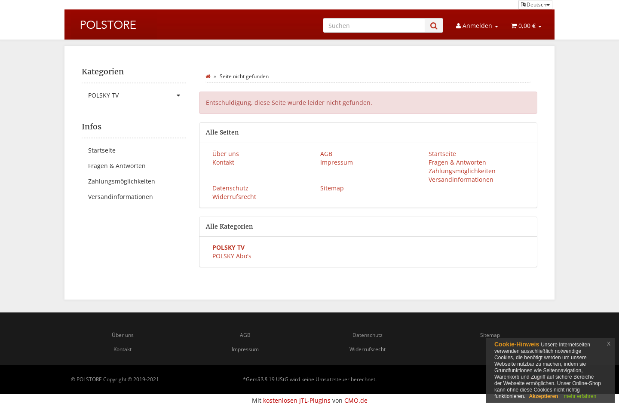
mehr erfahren (580, 396)
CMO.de (356, 400)
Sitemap (332, 188)
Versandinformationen (461, 179)
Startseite (442, 154)
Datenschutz (230, 188)
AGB (326, 154)
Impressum (336, 162)
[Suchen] (374, 25)
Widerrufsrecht (234, 197)
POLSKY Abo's (231, 256)
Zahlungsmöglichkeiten (462, 171)
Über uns (225, 154)
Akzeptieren (543, 396)
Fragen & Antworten (457, 162)
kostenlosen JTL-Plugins (297, 400)
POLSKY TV (137, 95)
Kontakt (223, 162)
